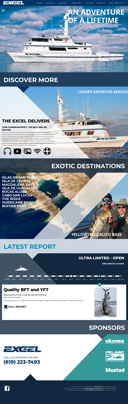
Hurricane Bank (18, 202)
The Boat (62, 3)
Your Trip (76, 3)
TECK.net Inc (98, 386)
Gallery (90, 3)
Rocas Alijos (14, 191)
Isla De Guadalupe (20, 188)
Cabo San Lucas (17, 195)
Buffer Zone (14, 206)
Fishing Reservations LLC (94, 389)
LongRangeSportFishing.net (93, 388)
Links (111, 3)
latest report (30, 246)
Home (39, 3)
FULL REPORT (15, 306)
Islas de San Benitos (22, 177)
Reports (121, 3)
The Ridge (11, 198)
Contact (101, 3)
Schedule (50, 3)
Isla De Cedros (16, 180)
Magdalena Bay (17, 184)
